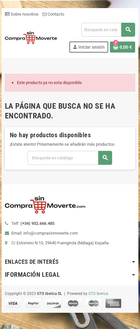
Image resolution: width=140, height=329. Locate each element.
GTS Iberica (98, 293)
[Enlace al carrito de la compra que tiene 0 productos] (122, 47)
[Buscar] (108, 30)
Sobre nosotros (22, 14)
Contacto (53, 14)
